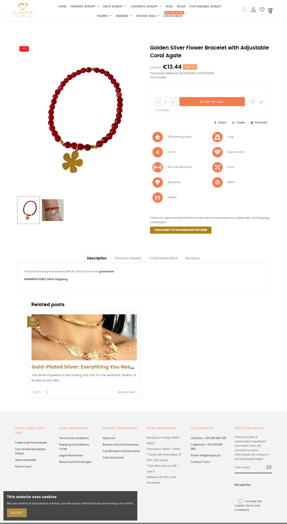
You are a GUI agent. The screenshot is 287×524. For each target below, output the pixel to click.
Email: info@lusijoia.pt (205, 465)
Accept (16, 512)
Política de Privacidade (31, 452)
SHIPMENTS (32, 289)
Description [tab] (97, 268)
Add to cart (212, 112)
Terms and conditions (74, 448)
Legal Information (71, 465)
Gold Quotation (113, 467)
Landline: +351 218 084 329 (208, 448)
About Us (109, 448)
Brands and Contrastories (121, 454)
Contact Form (200, 472)
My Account (23, 476)
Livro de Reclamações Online (30, 461)
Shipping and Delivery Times (74, 456)
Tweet (240, 132)
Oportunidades (25, 470)
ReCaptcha (238, 495)
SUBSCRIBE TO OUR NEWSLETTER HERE (180, 240)
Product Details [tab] (128, 268)
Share (222, 132)
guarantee (106, 281)
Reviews (193, 268)
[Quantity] (165, 111)
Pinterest (261, 132)
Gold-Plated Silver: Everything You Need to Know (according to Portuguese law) (134, 376)
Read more (127, 402)
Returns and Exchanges (75, 472)
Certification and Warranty (121, 461)
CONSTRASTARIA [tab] (163, 268)
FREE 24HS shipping (54, 289)
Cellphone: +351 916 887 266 (207, 456)
